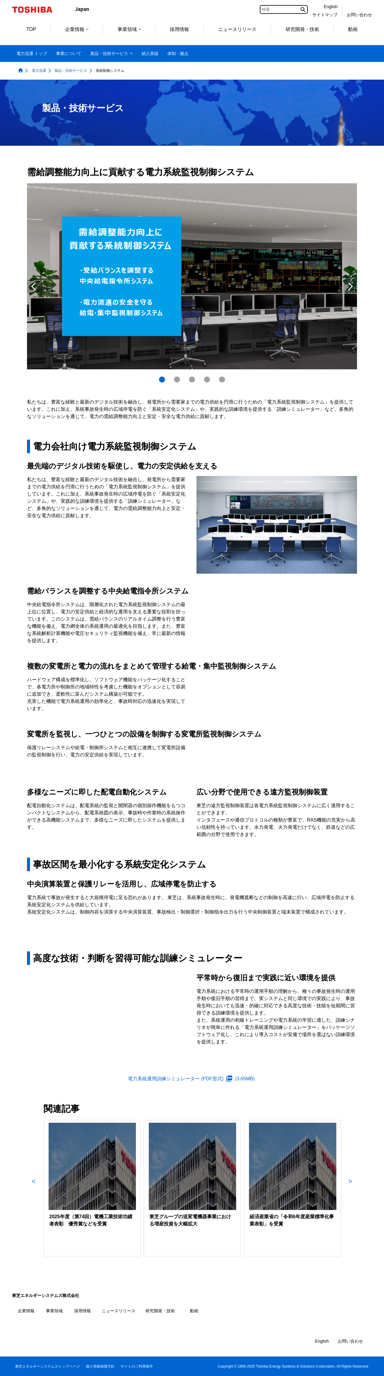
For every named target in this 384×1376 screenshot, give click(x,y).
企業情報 (76, 29)
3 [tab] (192, 379)
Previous (33, 286)
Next (350, 286)
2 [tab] (177, 379)
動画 (353, 29)
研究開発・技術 (302, 29)
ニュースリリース (237, 29)
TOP (31, 29)
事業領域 (129, 29)
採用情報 (179, 29)
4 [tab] (207, 379)
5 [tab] (222, 379)
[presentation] (177, 379)
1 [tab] (162, 379)
